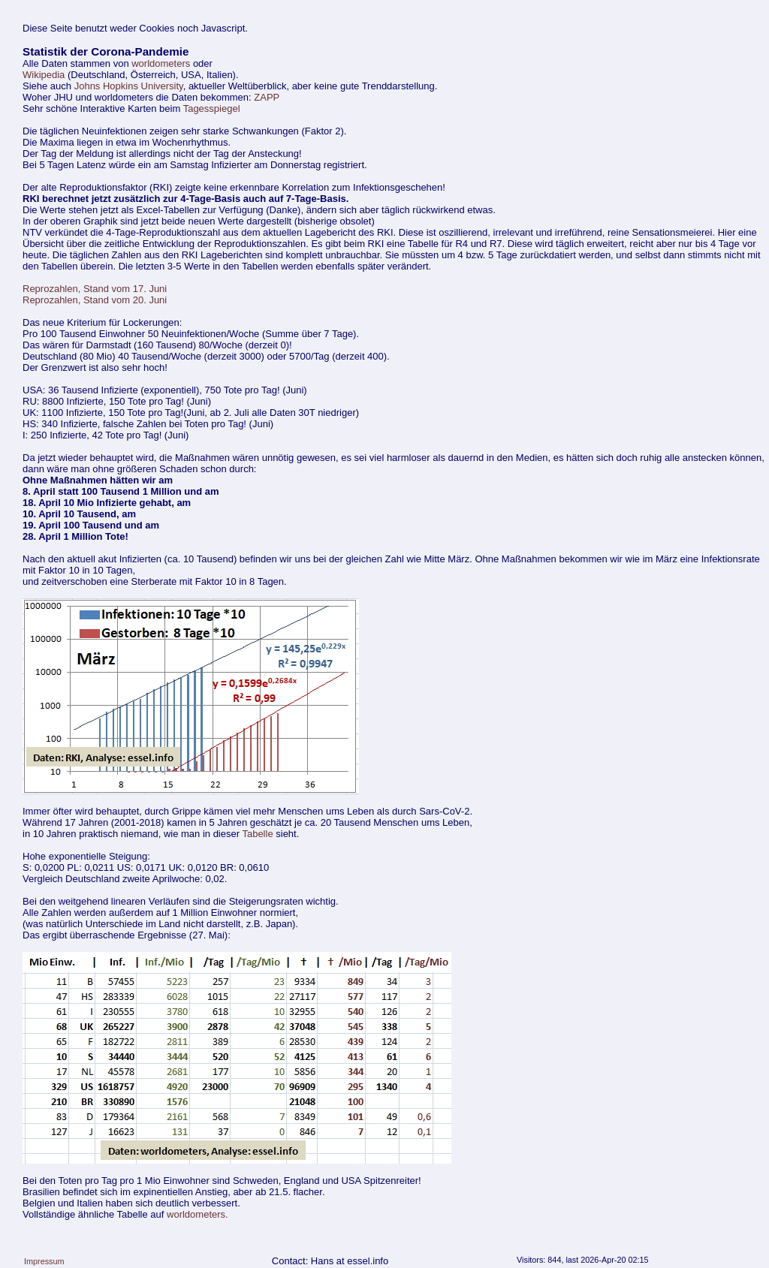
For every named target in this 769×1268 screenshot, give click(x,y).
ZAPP (266, 97)
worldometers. (197, 1214)
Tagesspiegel (211, 108)
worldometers (160, 63)
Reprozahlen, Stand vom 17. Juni (95, 288)
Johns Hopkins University (128, 86)
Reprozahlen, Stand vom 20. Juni (95, 300)
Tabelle (257, 833)
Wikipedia (44, 74)
